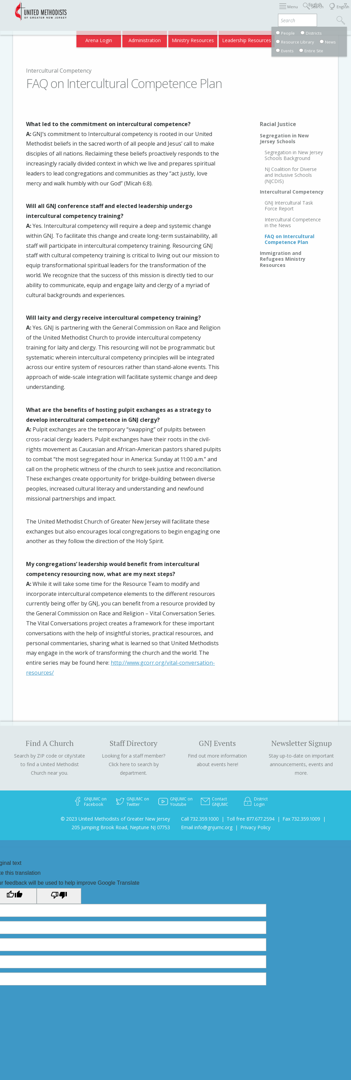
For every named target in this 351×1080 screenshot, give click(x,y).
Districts (258, 11)
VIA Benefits (262, 38)
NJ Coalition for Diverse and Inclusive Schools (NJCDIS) (291, 175)
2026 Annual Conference (109, 11)
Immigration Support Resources (178, 11)
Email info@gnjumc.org (206, 827)
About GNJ (231, 11)
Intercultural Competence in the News (293, 222)
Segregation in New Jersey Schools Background (294, 155)
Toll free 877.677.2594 (251, 818)
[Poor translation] (59, 896)
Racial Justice (278, 124)
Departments (288, 11)
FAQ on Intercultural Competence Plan (289, 239)
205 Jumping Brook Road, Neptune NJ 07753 (121, 827)
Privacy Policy (255, 827)
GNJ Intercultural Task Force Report (289, 205)
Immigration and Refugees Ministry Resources (282, 259)
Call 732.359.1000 (200, 818)
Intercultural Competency (59, 70)
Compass (292, 38)
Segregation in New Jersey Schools (284, 138)
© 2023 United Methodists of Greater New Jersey (115, 818)
